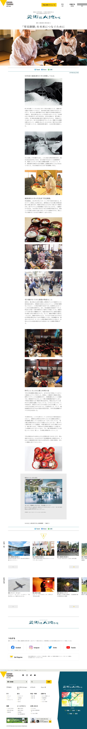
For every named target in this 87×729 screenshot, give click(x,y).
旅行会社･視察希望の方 (35, 711)
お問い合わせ (34, 706)
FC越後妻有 (44, 697)
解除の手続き (20, 710)
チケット (9, 696)
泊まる (19, 701)
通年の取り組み (10, 710)
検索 (49, 682)
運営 (12, 670)
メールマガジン (21, 706)
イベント (32, 687)
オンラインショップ (22, 688)
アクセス (8, 687)
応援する (43, 693)
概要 (7, 706)
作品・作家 (33, 693)
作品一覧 (33, 696)
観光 (79, 710)
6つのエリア (20, 696)
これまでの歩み (10, 708)
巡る (18, 693)
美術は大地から (7, 670)
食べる (19, 699)
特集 (68, 710)
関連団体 (9, 712)
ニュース (43, 687)
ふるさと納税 (44, 701)
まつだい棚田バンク (46, 696)
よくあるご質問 (34, 713)
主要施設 (20, 697)
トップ (2, 670)
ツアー (8, 697)
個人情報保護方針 (21, 714)
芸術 (73, 710)
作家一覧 (33, 697)
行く (7, 693)
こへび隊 (43, 699)
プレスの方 (33, 708)
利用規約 (20, 712)
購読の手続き (20, 708)
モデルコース (10, 699)
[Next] (74, 566)
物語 (71, 713)
